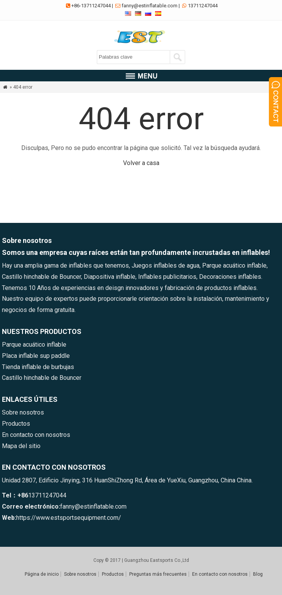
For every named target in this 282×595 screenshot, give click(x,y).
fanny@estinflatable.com (149, 5)
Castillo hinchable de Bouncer (41, 377)
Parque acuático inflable (34, 344)
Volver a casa (141, 163)
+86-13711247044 (91, 5)
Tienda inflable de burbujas (38, 367)
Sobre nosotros (23, 412)
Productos (16, 423)
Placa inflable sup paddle (36, 355)
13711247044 (203, 5)
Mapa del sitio (21, 446)
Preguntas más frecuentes (158, 574)
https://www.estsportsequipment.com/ (68, 517)
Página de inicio (42, 574)
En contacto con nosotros (36, 434)
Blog (258, 574)
